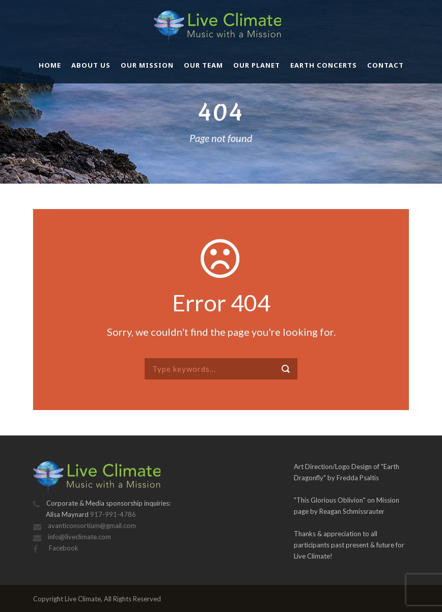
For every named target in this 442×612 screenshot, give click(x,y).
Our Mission (147, 65)
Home (50, 65)
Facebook (62, 548)
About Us (90, 65)
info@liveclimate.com (79, 537)
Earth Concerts (323, 65)
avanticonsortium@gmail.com (92, 525)
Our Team (203, 65)
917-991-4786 (113, 514)
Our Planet (256, 65)
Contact (385, 65)
